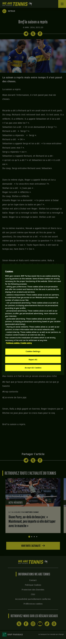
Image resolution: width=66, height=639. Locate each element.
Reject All (33, 360)
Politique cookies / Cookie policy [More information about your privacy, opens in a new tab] (19, 343)
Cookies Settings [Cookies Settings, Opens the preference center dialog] (33, 351)
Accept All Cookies (33, 368)
